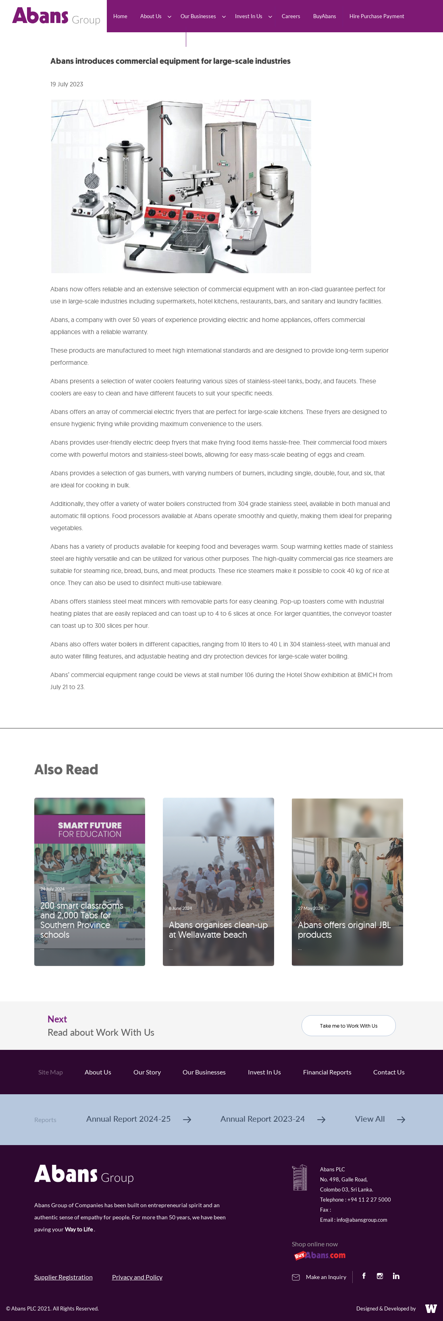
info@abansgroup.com (362, 1219)
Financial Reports (327, 1072)
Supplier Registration (63, 1277)
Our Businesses (204, 1072)
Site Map (50, 1072)
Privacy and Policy (137, 1277)
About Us (98, 1072)
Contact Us (389, 1072)
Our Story (147, 1072)
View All (380, 1118)
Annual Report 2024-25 (138, 1118)
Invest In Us (264, 1072)
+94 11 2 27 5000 (369, 1199)
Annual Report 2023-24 (272, 1118)
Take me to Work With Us (348, 1025)
